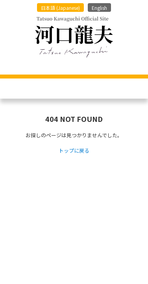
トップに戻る (74, 151)
